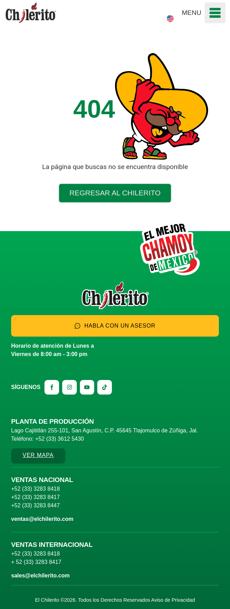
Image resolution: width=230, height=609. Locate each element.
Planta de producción (52, 421)
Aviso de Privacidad (173, 600)
